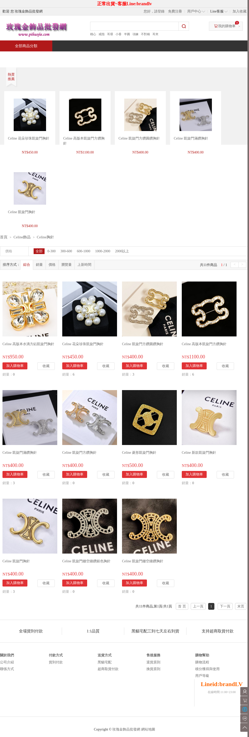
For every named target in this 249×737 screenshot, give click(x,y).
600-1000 (83, 251)
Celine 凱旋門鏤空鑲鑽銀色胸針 (86, 561)
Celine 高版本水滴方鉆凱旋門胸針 (28, 344)
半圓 (127, 34)
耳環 (110, 34)
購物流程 (202, 662)
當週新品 (87, 57)
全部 (39, 251)
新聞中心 (158, 57)
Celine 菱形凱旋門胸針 (139, 452)
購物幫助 (202, 655)
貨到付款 (56, 662)
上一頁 (198, 606)
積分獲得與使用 (207, 669)
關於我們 (7, 655)
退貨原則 (153, 662)
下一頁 (225, 606)
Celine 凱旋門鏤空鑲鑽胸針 (142, 561)
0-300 (52, 251)
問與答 (192, 57)
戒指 (102, 34)
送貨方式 (105, 655)
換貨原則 (153, 669)
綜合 (26, 265)
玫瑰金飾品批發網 (126, 729)
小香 (119, 34)
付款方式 (56, 655)
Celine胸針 (45, 237)
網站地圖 (148, 729)
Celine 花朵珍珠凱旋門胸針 (28, 138)
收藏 (46, 366)
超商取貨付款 (108, 669)
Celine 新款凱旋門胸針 (199, 452)
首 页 (182, 606)
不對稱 (145, 34)
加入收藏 (240, 11)
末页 (240, 606)
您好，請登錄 (154, 11)
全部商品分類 (26, 46)
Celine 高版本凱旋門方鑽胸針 (204, 344)
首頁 (19, 57)
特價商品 (51, 57)
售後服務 (153, 655)
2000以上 (122, 251)
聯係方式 (7, 669)
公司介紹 (7, 662)
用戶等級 (202, 676)
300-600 (66, 251)
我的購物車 (227, 26)
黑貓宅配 (105, 662)
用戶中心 (194, 11)
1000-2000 (102, 251)
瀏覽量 (66, 265)
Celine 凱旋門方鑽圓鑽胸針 (139, 138)
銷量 (39, 265)
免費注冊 (175, 11)
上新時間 (84, 265)
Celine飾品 (22, 237)
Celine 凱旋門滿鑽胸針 (191, 138)
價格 (52, 265)
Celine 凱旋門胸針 (16, 561)
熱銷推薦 (122, 57)
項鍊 (135, 34)
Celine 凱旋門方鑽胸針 (79, 452)
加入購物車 (15, 366)
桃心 (93, 34)
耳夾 (155, 34)
